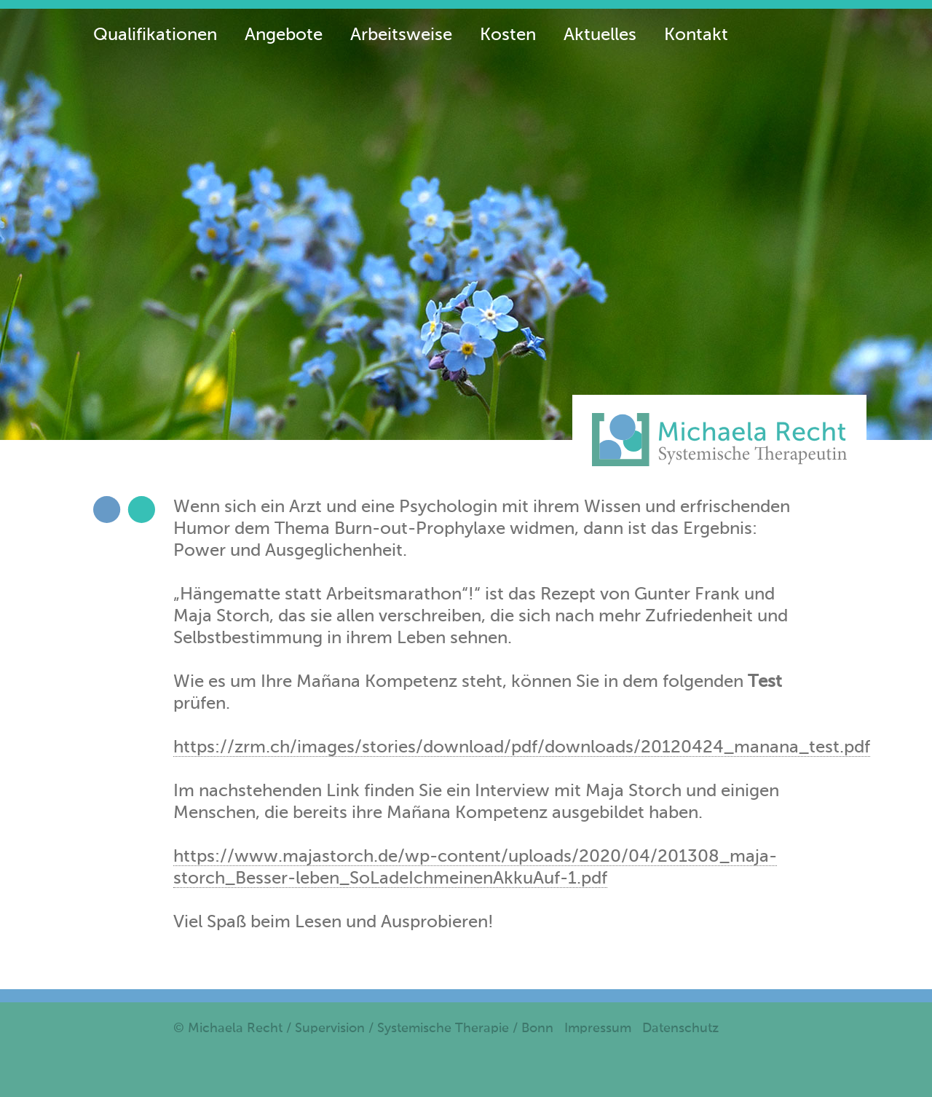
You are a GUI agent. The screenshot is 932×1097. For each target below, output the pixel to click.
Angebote (284, 35)
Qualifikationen (155, 35)
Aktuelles (600, 35)
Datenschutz (680, 1028)
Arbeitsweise (401, 35)
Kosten (508, 35)
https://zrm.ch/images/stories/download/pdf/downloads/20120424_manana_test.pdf (521, 747)
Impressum (597, 1028)
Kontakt (696, 35)
